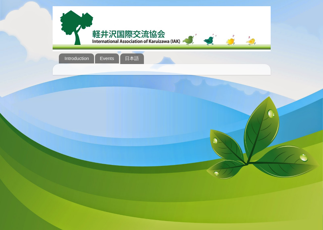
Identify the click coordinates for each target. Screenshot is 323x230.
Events (107, 58)
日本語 (132, 58)
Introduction (76, 58)
